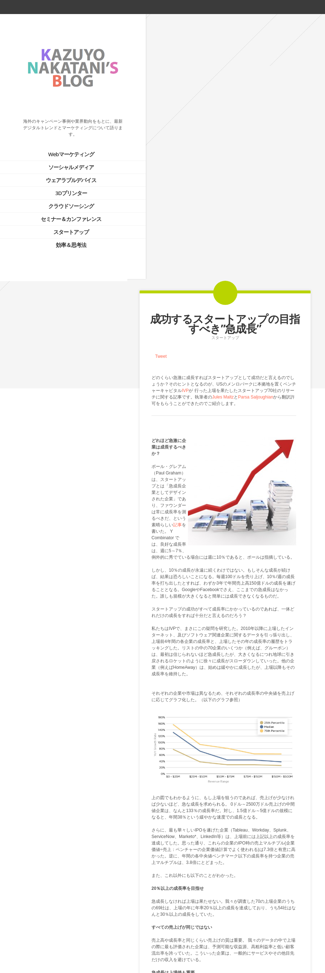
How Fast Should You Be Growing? (198, 829)
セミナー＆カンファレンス (62, 209)
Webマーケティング (62, 144)
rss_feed (291, 7)
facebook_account (278, 7)
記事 (177, 259)
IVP (185, 125)
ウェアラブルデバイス (62, 170)
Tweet (161, 91)
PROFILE (47, 425)
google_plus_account (317, 7)
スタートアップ (62, 222)
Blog (225, 936)
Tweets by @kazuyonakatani (36, 477)
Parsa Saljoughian (255, 132)
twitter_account (266, 7)
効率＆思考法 (62, 235)
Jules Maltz (223, 132)
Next (239, 936)
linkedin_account (304, 7)
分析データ (236, 783)
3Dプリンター (62, 183)
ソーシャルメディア (62, 157)
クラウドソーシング (62, 196)
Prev (210, 936)
